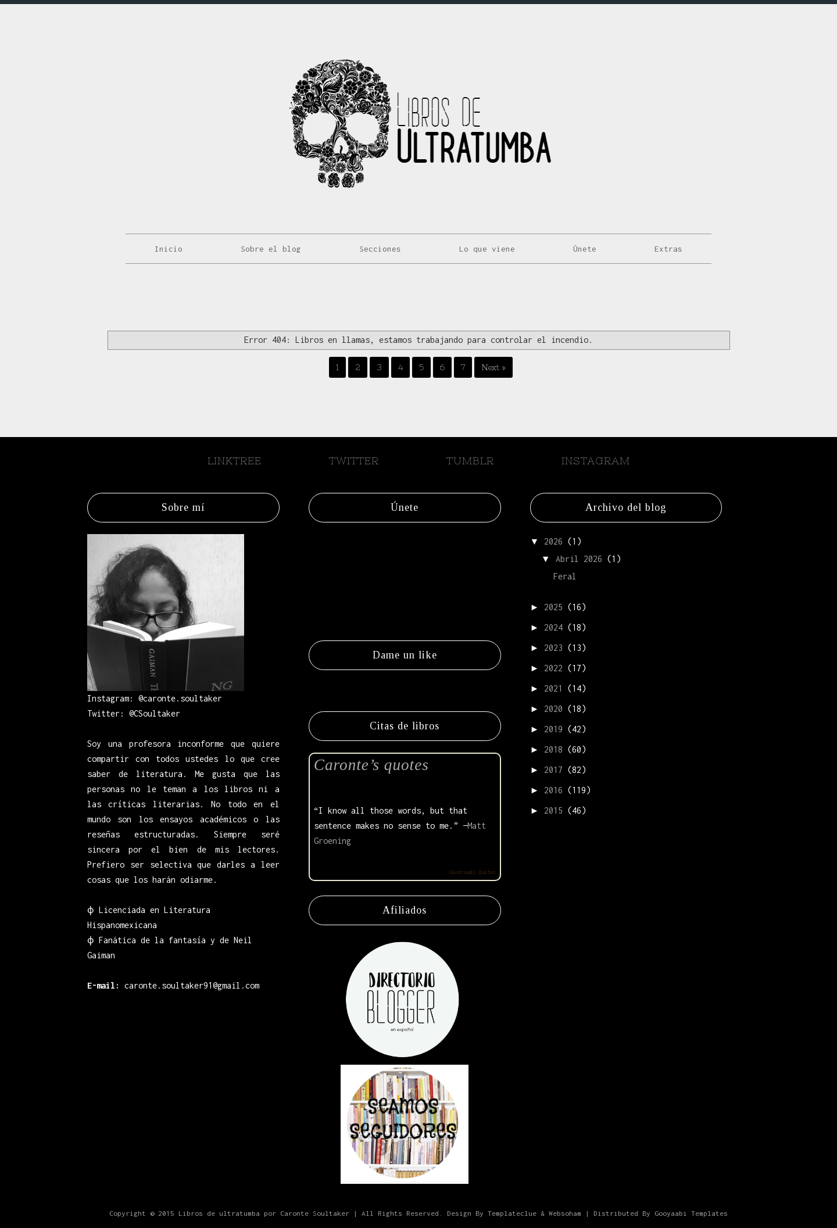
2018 (553, 749)
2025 (553, 607)
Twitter (354, 460)
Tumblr (470, 460)
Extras (668, 248)
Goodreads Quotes (472, 872)
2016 (553, 790)
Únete (584, 248)
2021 (553, 688)
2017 (553, 770)
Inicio (169, 248)
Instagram (595, 460)
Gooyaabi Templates (691, 1213)
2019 (553, 729)
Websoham (565, 1213)
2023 (553, 648)
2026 (553, 541)
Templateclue (512, 1213)
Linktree (235, 460)
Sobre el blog (271, 248)
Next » (493, 367)
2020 (553, 709)
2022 (553, 668)
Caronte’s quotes (371, 765)
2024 (553, 627)
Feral (565, 576)
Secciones (380, 248)
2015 (553, 810)
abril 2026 (579, 559)
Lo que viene (487, 248)
